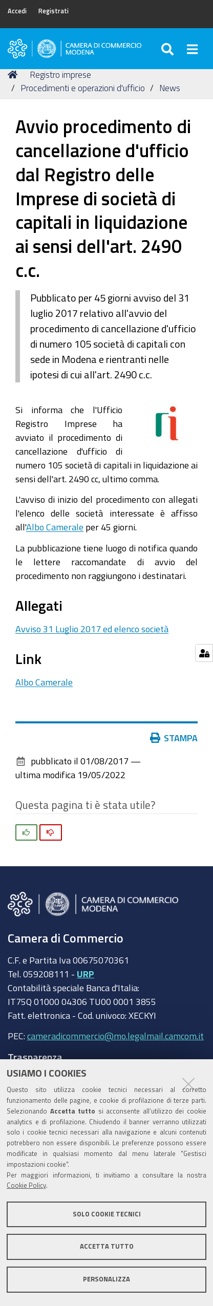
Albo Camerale (54, 526)
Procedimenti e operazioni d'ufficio (82, 87)
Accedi (17, 11)
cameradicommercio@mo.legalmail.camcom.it (115, 1035)
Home (14, 74)
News (169, 87)
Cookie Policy (26, 1185)
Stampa (174, 737)
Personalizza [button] (106, 1279)
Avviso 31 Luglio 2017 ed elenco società (91, 628)
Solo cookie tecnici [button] (107, 1214)
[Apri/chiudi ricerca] (168, 48)
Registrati (53, 11)
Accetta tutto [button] (107, 1246)
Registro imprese (60, 74)
